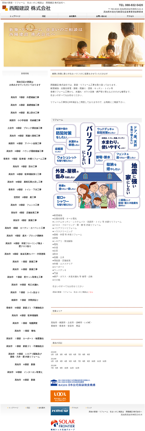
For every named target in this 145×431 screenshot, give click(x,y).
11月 (99, 361)
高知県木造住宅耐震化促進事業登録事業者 (123, 12)
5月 (70, 354)
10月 (93, 361)
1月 (52, 354)
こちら (90, 292)
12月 (104, 361)
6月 (75, 354)
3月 (61, 354)
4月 (65, 354)
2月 (56, 354)
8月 (84, 354)
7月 (79, 354)
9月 (88, 354)
